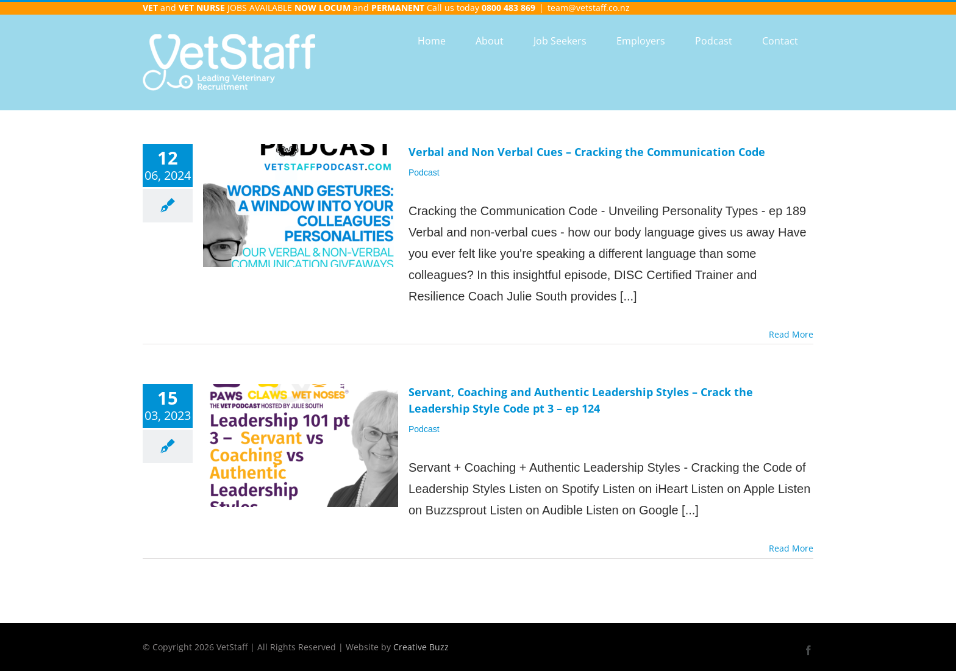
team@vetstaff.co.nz (589, 7)
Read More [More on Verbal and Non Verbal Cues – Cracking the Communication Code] (791, 334)
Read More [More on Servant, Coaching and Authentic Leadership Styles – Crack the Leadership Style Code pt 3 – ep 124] (791, 548)
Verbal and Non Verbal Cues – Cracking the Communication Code (586, 151)
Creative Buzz (421, 647)
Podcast (424, 172)
